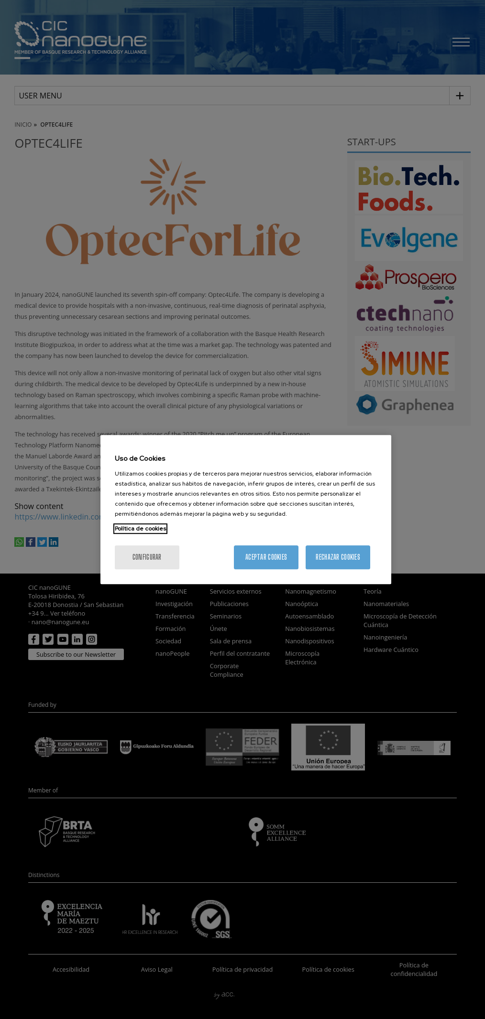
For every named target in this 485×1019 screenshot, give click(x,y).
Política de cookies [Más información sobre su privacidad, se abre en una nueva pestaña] (140, 528)
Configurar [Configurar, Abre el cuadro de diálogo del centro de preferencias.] (147, 557)
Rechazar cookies (338, 557)
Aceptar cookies (266, 557)
